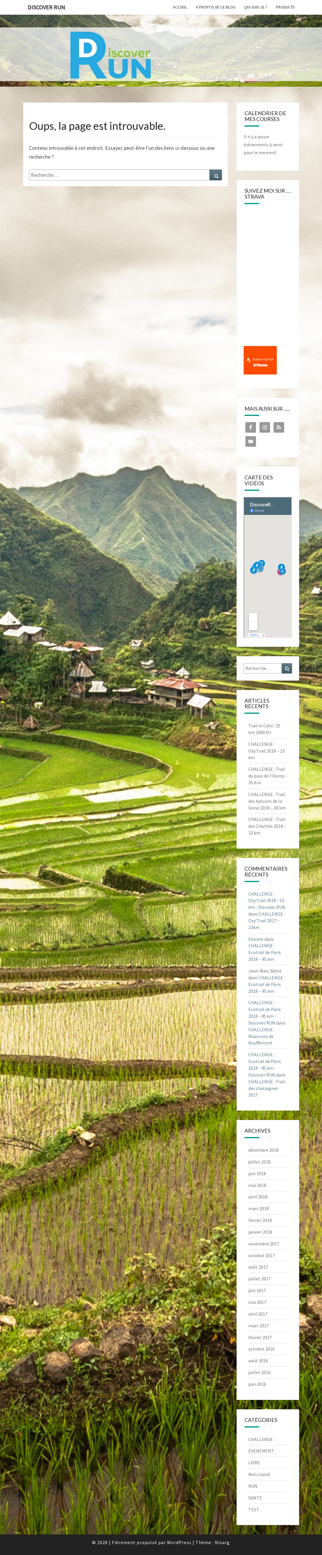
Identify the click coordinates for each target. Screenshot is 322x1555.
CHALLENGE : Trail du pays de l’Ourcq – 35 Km (267, 775)
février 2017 (260, 1337)
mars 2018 (258, 1208)
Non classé (259, 1474)
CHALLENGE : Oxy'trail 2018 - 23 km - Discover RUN (266, 900)
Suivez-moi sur (263, 362)
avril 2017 (257, 1314)
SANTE (255, 1498)
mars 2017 (258, 1326)
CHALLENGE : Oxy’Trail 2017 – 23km (266, 920)
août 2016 (258, 1360)
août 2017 (258, 1267)
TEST (253, 1509)
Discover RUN (46, 7)
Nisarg (222, 1542)
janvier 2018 (260, 1232)
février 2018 (260, 1220)
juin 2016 (257, 1384)
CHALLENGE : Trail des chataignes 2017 (266, 1088)
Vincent (256, 939)
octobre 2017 (261, 1255)
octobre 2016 (261, 1349)
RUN (252, 1486)
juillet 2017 (259, 1279)
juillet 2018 (259, 1162)
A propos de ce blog (215, 7)
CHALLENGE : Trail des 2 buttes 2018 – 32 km (267, 826)
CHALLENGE (260, 1439)
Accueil (180, 7)
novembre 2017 (263, 1244)
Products (285, 7)
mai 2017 (257, 1302)
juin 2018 (257, 1173)
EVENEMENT (261, 1451)
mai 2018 (257, 1185)
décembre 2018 (263, 1150)
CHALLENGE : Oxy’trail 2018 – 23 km (266, 750)
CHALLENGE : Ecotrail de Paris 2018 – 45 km (264, 952)
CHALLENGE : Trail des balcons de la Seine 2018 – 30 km (267, 801)
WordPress (179, 1542)
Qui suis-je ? (255, 7)
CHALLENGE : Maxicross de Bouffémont (261, 1036)
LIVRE (254, 1462)
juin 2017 (257, 1290)
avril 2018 (257, 1197)
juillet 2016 (259, 1372)
